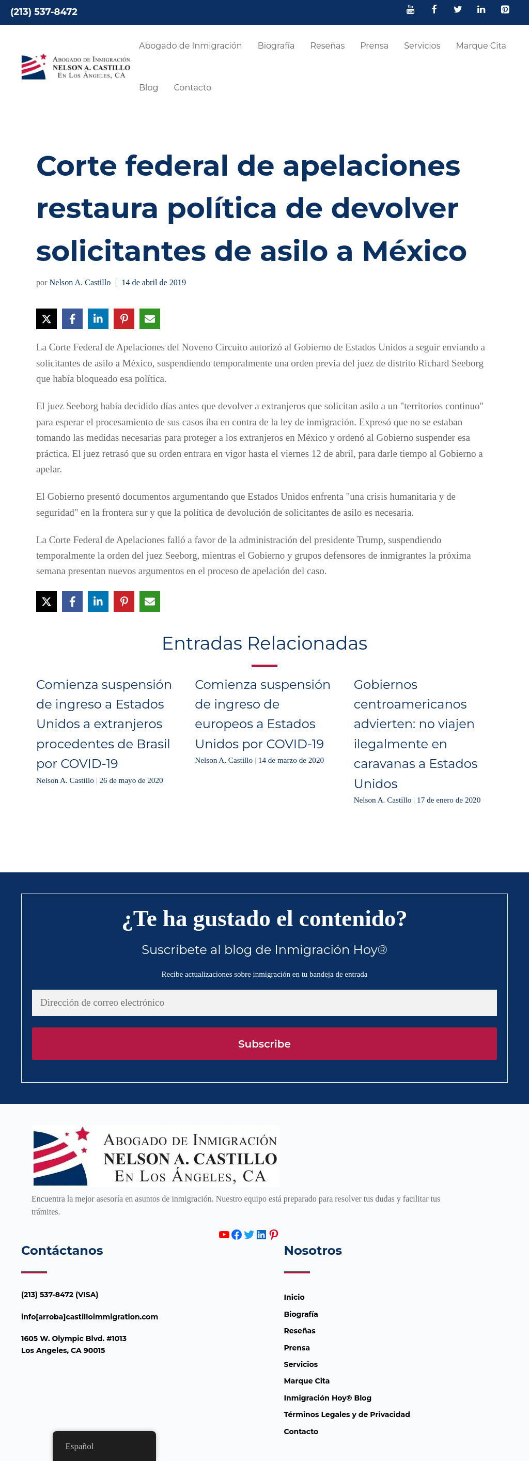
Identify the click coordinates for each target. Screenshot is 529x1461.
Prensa (374, 46)
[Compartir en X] (46, 319)
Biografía (276, 46)
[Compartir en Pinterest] (124, 319)
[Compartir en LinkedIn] (98, 319)
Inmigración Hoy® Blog (328, 1398)
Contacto (192, 88)
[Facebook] (434, 10)
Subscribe (264, 1044)
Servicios (422, 46)
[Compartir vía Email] (149, 319)
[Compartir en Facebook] (72, 319)
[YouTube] (411, 10)
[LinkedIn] (481, 10)
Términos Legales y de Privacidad (347, 1414)
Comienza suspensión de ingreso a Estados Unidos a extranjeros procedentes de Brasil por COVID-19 (104, 724)
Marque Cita (481, 46)
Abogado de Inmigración (190, 46)
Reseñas (327, 46)
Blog (148, 88)
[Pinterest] (505, 10)
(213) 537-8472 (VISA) (60, 1294)
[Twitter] (458, 10)
